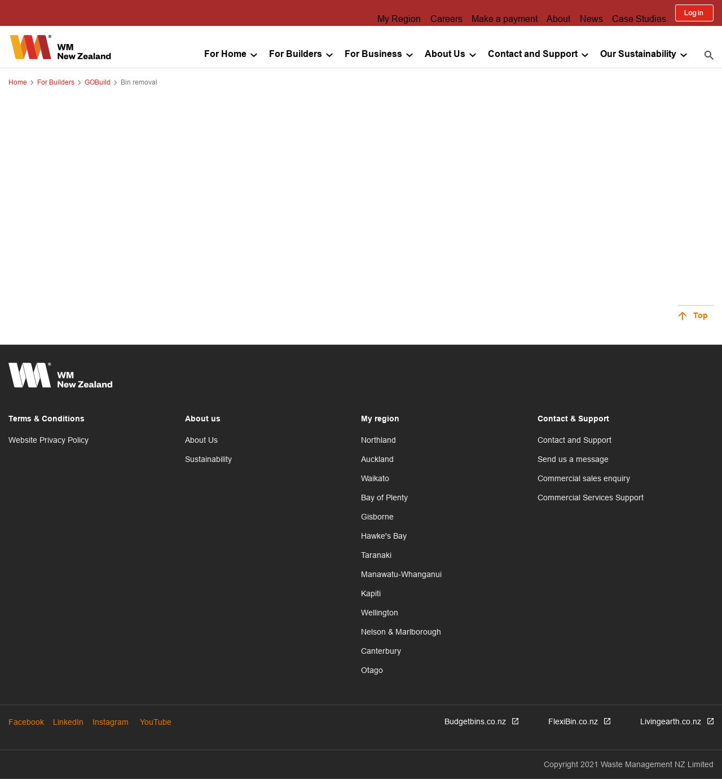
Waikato (375, 478)
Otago (372, 670)
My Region (375, 12)
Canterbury (381, 650)
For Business (373, 54)
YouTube (155, 722)
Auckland (377, 459)
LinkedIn (68, 722)
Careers (427, 12)
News (586, 12)
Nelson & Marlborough (401, 631)
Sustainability (208, 459)
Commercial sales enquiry (584, 478)
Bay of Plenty (384, 497)
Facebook (26, 722)
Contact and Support (533, 54)
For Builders (295, 54)
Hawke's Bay (384, 535)
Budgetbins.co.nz (475, 721)
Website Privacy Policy (48, 439)
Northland (378, 439)
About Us (445, 54)
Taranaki (376, 555)
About (548, 12)
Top (700, 316)
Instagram (111, 722)
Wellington (379, 612)
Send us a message (573, 459)
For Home (225, 54)
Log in (694, 12)
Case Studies (638, 12)
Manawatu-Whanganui (401, 574)
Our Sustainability (638, 54)
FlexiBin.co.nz (573, 721)
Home (17, 82)
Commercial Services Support (591, 497)
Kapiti (371, 593)
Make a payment (490, 12)
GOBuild (98, 82)
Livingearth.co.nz (670, 721)
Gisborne (377, 516)
